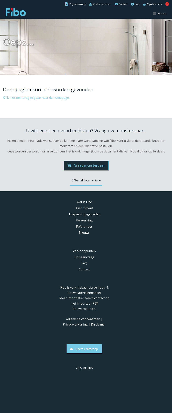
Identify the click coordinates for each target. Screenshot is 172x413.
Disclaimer (98, 324)
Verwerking (84, 220)
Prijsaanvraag (84, 257)
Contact (84, 269)
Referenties (84, 226)
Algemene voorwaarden (83, 319)
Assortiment (84, 208)
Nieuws (84, 232)
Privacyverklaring (75, 324)
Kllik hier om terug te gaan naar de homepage (36, 97)
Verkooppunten (84, 251)
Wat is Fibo (84, 202)
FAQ (84, 263)
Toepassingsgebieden (84, 214)
